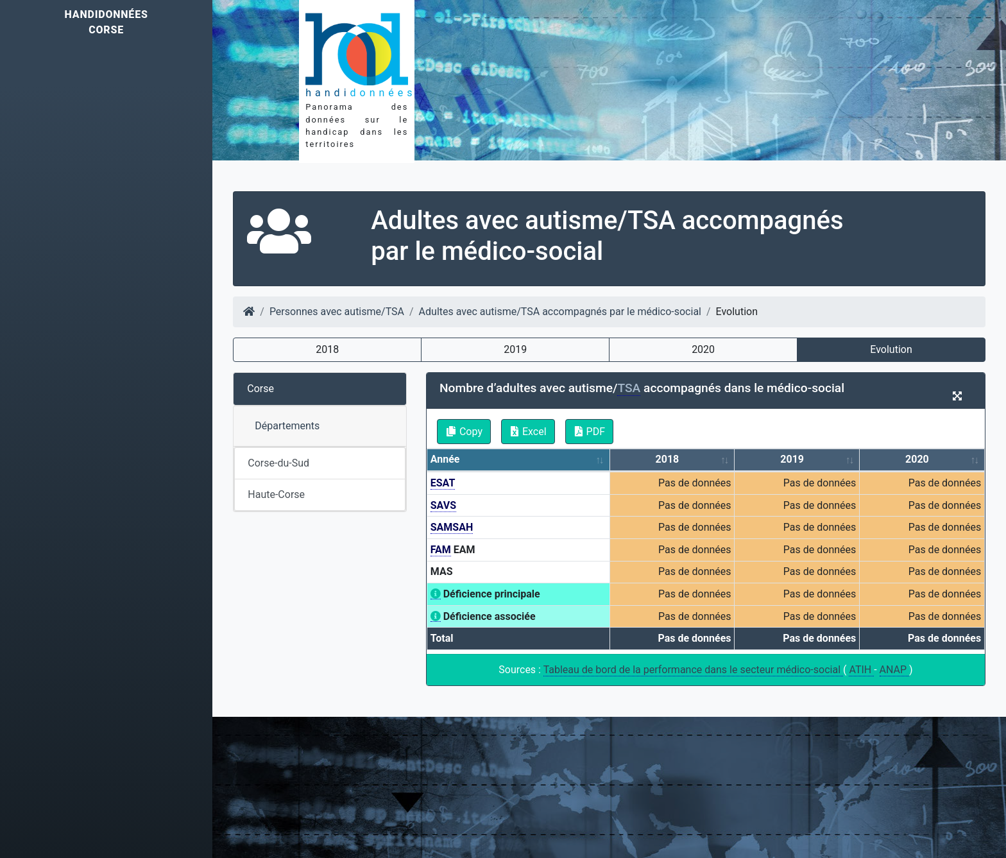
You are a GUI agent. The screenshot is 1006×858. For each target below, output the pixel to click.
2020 (703, 349)
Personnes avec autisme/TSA (336, 311)
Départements (287, 426)
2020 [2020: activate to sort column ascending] (917, 459)
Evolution (891, 349)
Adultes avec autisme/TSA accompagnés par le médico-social (560, 311)
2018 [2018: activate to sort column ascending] (667, 459)
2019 (515, 349)
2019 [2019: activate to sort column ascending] (792, 459)
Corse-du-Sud (278, 463)
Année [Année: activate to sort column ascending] (445, 459)
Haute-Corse (276, 494)
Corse (260, 388)
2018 (327, 349)
